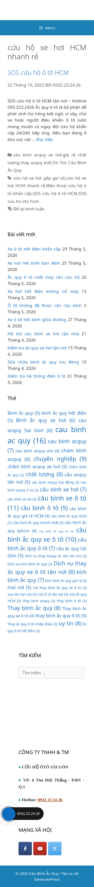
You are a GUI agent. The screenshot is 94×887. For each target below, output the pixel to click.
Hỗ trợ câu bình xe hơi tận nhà (43, 334)
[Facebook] (25, 848)
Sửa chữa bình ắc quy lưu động (43, 362)
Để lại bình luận (28, 209)
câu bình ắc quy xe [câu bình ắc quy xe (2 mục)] (56, 531)
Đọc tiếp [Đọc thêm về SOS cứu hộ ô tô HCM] (44, 139)
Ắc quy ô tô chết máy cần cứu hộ (43, 277)
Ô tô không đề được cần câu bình (45, 305)
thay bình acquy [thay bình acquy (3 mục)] (39, 600)
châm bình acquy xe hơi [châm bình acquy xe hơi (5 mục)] (37, 466)
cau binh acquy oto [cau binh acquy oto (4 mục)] (37, 451)
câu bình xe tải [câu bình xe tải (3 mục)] (22, 499)
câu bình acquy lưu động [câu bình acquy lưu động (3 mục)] (55, 482)
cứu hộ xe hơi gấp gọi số (39, 178)
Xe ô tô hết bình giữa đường (37, 319)
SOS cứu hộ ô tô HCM (38, 72)
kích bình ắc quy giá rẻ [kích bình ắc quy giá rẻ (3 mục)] (65, 580)
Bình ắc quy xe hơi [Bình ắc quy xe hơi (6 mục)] (45, 420)
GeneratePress (47, 879)
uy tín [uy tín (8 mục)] (70, 623)
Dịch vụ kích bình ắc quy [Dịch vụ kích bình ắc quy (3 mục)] (30, 564)
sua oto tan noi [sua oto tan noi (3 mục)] (22, 594)
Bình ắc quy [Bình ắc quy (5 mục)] (24, 413)
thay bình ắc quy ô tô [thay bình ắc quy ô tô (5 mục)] (60, 616)
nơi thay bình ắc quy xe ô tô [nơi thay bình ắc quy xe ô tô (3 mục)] (60, 587)
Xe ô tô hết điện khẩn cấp (34, 249)
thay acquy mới (36, 162)
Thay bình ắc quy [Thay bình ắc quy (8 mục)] (34, 608)
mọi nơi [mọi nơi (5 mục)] (19, 587)
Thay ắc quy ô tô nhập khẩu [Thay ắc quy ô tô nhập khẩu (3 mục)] (32, 624)
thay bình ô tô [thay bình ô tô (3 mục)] (71, 600)
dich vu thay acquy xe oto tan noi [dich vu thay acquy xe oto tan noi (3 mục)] (55, 555)
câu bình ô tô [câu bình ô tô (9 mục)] (44, 508)
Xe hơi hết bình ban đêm (34, 263)
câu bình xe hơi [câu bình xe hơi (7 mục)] (63, 489)
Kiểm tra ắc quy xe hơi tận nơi (37, 348)
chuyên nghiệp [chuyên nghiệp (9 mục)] (59, 459)
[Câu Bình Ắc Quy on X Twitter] (54, 848)
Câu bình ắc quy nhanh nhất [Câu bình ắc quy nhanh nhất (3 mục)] (38, 522)
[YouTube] (40, 848)
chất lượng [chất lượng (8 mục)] (44, 474)
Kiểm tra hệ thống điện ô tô (37, 376)
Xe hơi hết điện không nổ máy (43, 291)
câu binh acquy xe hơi (37, 155)
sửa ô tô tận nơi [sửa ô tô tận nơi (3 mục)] (53, 594)
